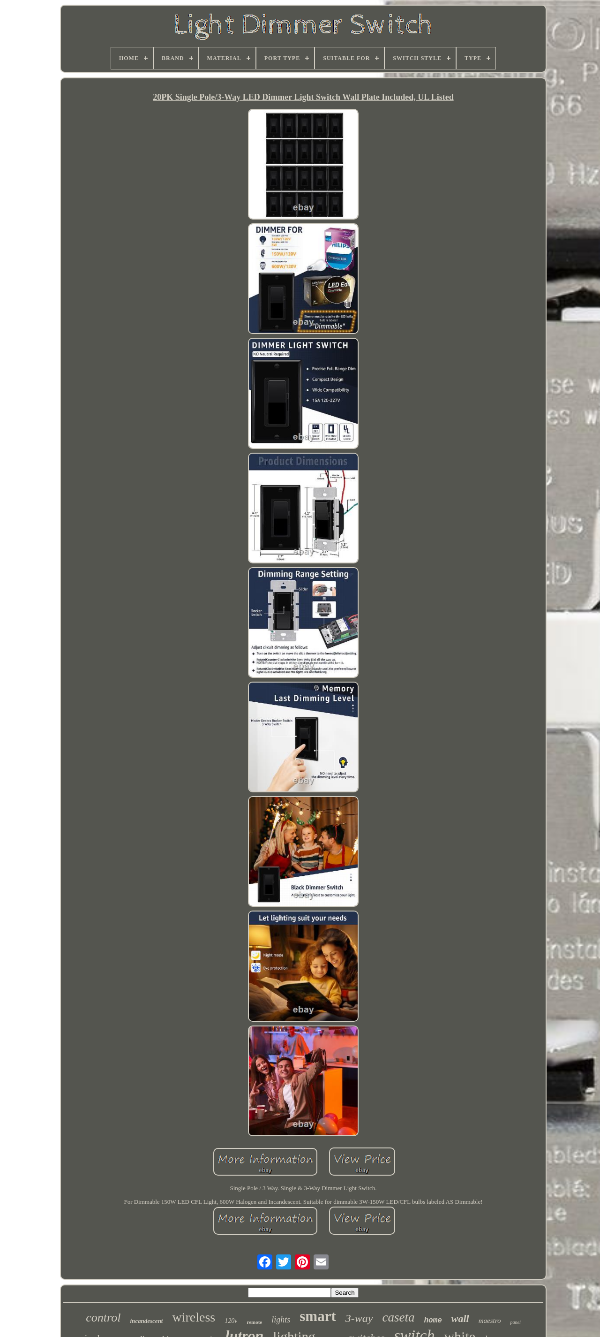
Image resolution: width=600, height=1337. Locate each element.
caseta (398, 1317)
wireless (193, 1317)
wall (460, 1318)
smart (318, 1316)
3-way (359, 1318)
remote (254, 1322)
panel (515, 1322)
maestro (490, 1320)
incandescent (146, 1320)
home (433, 1320)
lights (280, 1319)
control (103, 1317)
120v (231, 1320)
